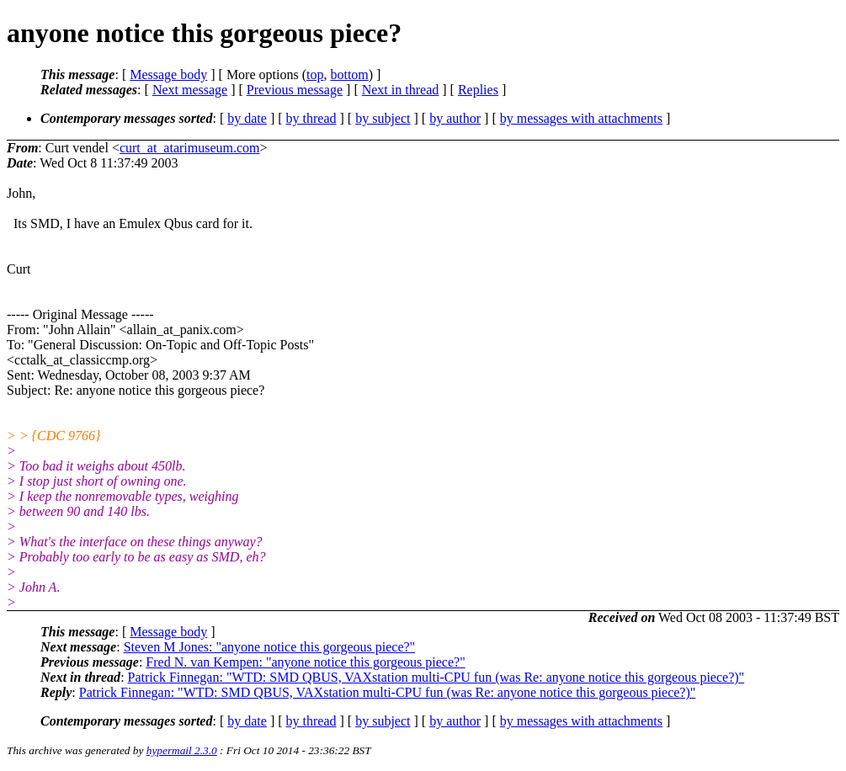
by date (247, 118)
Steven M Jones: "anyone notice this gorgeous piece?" (269, 647)
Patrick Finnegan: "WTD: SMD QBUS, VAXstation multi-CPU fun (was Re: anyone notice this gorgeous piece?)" (436, 677)
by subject (382, 118)
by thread (311, 118)
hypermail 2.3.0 (181, 750)
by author (455, 118)
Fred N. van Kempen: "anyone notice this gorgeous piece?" (305, 662)
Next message (189, 89)
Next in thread (400, 89)
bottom (349, 74)
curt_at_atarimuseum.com (190, 148)
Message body (168, 74)
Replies (478, 89)
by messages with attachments (581, 118)
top (314, 74)
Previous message (295, 89)
